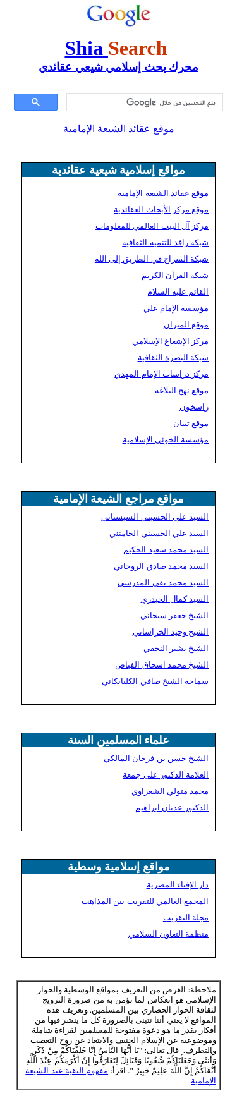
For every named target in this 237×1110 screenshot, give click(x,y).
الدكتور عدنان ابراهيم (172, 807)
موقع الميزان (186, 324)
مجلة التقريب (186, 917)
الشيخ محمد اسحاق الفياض (162, 664)
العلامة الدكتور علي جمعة (166, 774)
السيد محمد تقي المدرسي (163, 582)
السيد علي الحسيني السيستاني (155, 516)
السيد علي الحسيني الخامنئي (159, 533)
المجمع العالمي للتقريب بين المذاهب (145, 901)
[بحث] (146, 102)
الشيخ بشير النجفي (176, 648)
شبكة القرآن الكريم (175, 275)
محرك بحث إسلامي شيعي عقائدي (118, 67)
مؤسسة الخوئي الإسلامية (166, 439)
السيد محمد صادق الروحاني (161, 566)
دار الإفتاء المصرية (178, 884)
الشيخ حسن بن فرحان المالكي (156, 758)
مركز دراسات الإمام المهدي (161, 374)
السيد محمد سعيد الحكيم (166, 549)
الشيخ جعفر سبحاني (174, 615)
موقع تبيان (191, 423)
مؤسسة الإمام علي (176, 308)
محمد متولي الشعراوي (170, 791)
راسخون (194, 407)
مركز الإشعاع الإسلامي (170, 341)
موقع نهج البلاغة (182, 390)
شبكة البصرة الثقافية (173, 357)
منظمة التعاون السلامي (168, 934)
